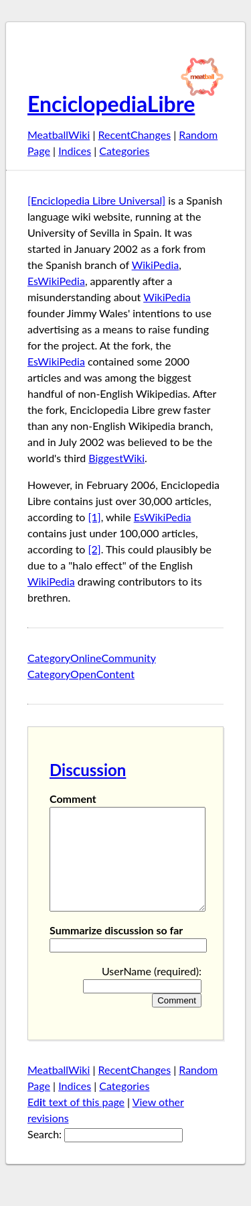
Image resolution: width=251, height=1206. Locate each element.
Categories (124, 150)
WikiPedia (155, 264)
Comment (73, 798)
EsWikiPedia (56, 280)
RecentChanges (134, 134)
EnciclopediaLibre (111, 104)
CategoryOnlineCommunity (91, 657)
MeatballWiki (58, 134)
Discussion (88, 769)
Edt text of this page (75, 1121)
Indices (74, 150)
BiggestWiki (116, 457)
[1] (94, 516)
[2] (94, 549)
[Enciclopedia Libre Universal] (96, 200)
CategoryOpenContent (81, 673)
